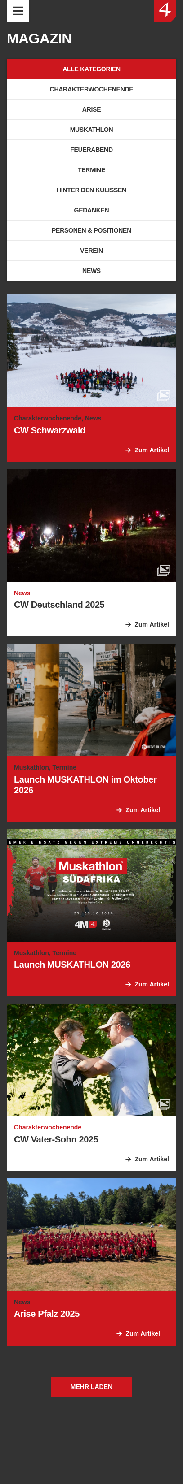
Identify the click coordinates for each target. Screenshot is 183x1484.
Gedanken (91, 210)
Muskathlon (91, 129)
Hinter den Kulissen (91, 190)
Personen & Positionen (91, 230)
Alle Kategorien (91, 69)
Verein (91, 250)
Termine (91, 169)
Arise (91, 109)
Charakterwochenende (92, 89)
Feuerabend (91, 149)
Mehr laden (91, 1386)
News (91, 270)
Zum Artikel (152, 450)
